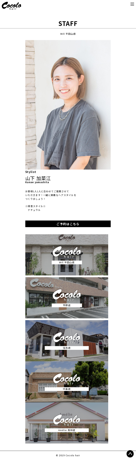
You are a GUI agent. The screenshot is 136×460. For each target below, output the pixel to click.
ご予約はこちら (68, 224)
